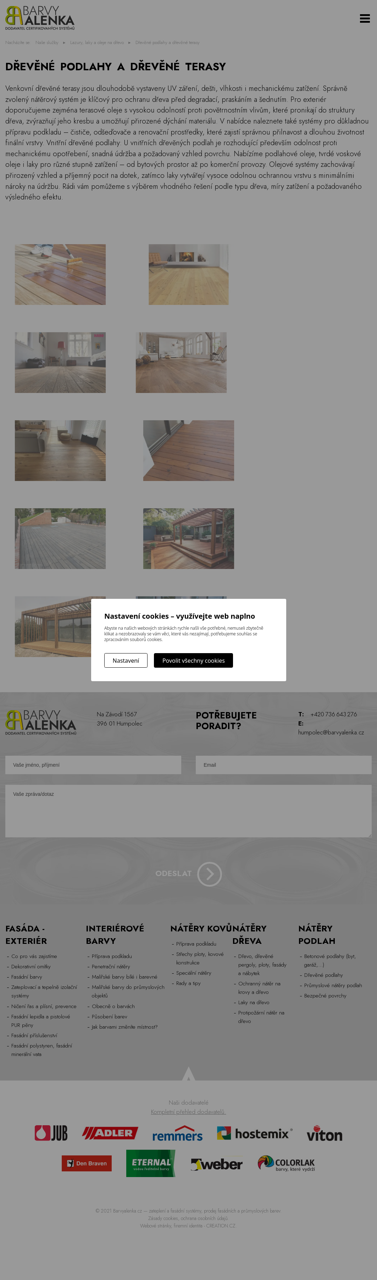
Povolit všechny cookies (193, 660)
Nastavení (126, 660)
